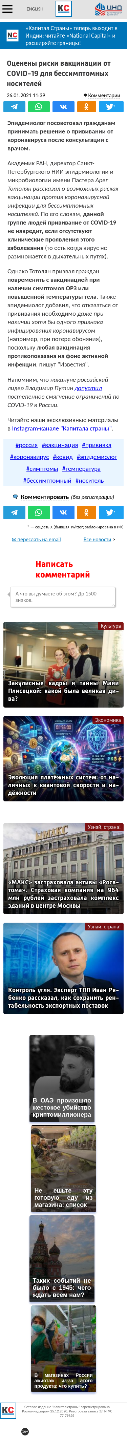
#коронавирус (29, 457)
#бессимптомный (47, 480)
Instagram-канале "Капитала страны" (61, 428)
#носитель (90, 480)
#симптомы (42, 468)
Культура (111, 626)
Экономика (108, 720)
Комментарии (104, 95)
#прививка (96, 445)
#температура (81, 468)
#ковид (63, 457)
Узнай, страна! (104, 827)
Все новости (97, 539)
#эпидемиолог (97, 457)
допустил (88, 388)
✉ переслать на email (36, 539)
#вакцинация (60, 445)
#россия (27, 445)
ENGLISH (35, 9)
